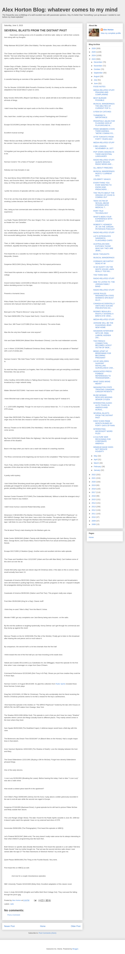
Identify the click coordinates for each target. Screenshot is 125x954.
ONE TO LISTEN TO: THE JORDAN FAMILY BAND (104, 284)
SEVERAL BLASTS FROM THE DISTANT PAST (103, 415)
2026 (94, 48)
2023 (94, 59)
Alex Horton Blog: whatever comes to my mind (60, 9)
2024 (94, 55)
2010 (94, 517)
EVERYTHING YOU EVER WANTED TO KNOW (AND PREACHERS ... (102, 186)
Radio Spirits (60, 684)
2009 (94, 521)
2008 (94, 524)
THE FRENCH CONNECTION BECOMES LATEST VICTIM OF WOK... (102, 344)
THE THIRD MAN (100, 275)
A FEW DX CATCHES (102, 112)
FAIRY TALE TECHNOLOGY (100, 212)
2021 (94, 478)
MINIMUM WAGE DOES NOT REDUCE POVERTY (103, 449)
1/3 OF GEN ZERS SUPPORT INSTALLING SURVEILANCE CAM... (103, 364)
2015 (94, 499)
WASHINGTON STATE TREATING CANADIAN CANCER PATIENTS (103, 389)
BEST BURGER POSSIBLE (99, 99)
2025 (94, 52)
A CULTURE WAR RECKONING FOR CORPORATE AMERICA (102, 440)
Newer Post (9, 926)
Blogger (75, 949)
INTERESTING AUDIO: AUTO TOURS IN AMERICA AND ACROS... (102, 406)
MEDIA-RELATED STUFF (103, 142)
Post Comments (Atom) (47, 933)
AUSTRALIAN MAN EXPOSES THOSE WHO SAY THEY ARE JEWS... (103, 247)
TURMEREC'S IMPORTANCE (100, 116)
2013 (94, 507)
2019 (94, 485)
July (96, 80)
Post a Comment (13, 915)
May (96, 456)
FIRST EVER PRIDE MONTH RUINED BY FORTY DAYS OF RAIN (104, 423)
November (98, 66)
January (97, 470)
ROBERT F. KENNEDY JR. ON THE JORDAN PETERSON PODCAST (104, 226)
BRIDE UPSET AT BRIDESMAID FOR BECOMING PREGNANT (102, 354)
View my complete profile (111, 33)
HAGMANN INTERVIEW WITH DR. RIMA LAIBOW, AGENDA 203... (103, 334)
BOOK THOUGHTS (101, 254)
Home (43, 926)
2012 (94, 510)
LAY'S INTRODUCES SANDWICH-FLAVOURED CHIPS (102, 238)
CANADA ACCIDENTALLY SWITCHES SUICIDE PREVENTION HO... (104, 306)
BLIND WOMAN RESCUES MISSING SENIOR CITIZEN (102, 397)
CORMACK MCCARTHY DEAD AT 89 (103, 262)
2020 (94, 482)
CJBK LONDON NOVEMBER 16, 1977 (103, 147)
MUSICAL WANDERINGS (103, 258)
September (98, 73)
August (97, 76)
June (96, 83)
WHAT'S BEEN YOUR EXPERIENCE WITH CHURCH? (102, 219)
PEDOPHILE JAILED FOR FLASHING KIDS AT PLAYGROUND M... (104, 123)
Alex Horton (108, 30)
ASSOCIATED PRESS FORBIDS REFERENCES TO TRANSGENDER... (102, 374)
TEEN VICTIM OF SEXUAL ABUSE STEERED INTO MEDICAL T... (101, 204)
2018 (94, 489)
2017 (94, 492)
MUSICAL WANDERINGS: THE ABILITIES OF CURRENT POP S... (104, 106)
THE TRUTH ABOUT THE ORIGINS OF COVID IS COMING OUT (104, 195)
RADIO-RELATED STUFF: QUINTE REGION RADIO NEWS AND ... (104, 162)
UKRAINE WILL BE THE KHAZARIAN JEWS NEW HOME (103, 325)
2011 (94, 514)
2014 (94, 503)
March (96, 463)
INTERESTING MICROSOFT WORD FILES (103, 431)
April (96, 459)
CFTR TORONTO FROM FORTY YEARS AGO (103, 138)
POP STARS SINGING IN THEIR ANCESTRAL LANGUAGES (103, 154)
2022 (94, 475)
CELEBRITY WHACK (102, 179)
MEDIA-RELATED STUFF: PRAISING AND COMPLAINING (104, 92)
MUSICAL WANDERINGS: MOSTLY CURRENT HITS (104, 173)
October (97, 69)
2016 (94, 496)
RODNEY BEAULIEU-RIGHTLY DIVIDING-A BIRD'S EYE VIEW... (103, 313)
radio (12, 904)
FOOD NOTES (99, 87)
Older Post (75, 926)
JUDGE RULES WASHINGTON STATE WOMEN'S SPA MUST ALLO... (103, 296)
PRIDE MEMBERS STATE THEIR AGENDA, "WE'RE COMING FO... (104, 131)
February (98, 466)
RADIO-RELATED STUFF (103, 232)
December (98, 62)
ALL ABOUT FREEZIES (103, 168)
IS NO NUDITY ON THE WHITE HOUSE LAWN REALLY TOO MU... (103, 269)
